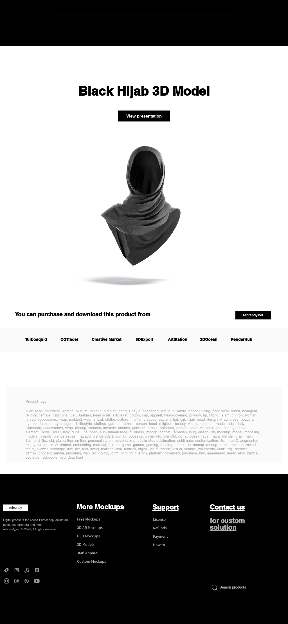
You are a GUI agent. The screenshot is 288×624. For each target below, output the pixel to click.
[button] (253, 315)
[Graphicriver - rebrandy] (26, 570)
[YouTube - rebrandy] (36, 581)
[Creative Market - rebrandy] (6, 570)
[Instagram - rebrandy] (6, 581)
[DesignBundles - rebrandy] (36, 570)
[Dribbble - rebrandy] (26, 581)
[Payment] (170, 536)
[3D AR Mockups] (94, 528)
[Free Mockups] (94, 519)
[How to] (170, 545)
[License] (170, 519)
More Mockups (100, 507)
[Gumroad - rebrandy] (16, 570)
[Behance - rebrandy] (16, 581)
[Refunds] (170, 528)
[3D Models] (94, 545)
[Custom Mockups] (94, 561)
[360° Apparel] (94, 553)
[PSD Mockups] (94, 536)
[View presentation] (144, 116)
